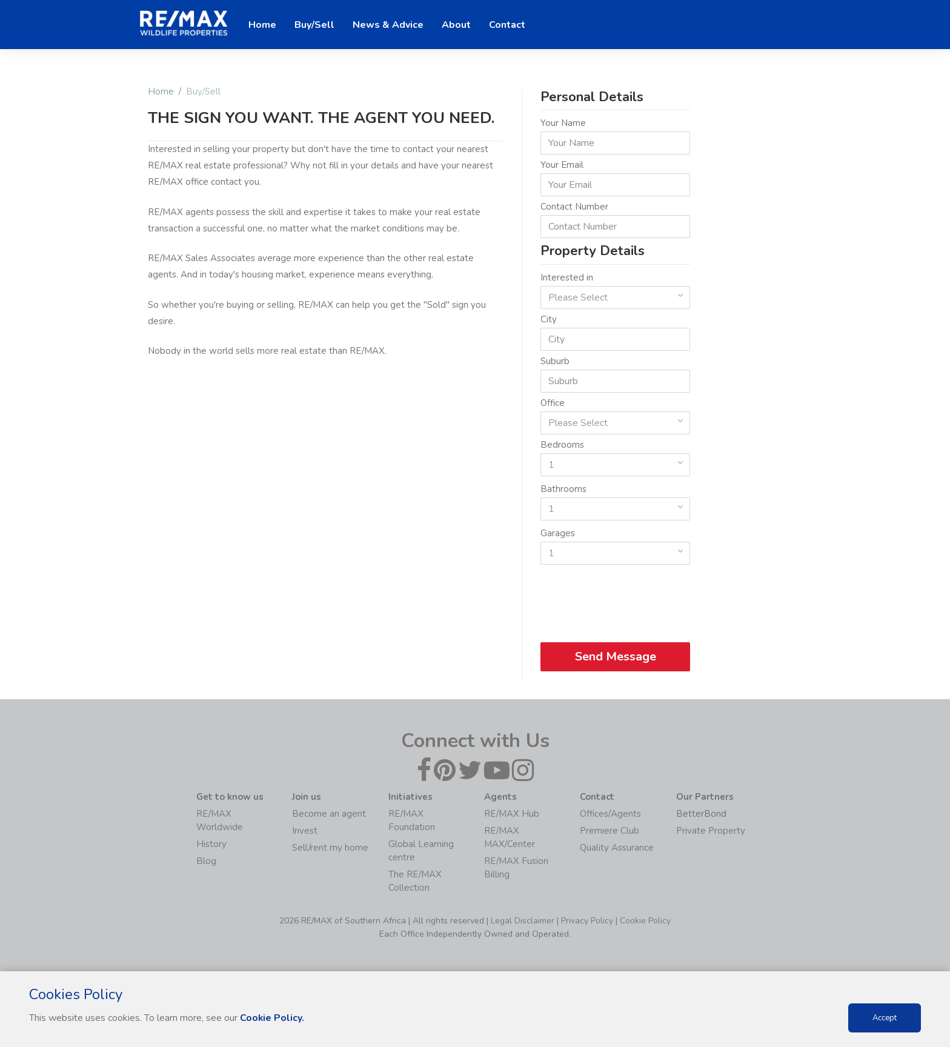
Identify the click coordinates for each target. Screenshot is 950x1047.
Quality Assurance (617, 848)
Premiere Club (609, 831)
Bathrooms (563, 489)
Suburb (555, 361)
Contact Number (574, 207)
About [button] (456, 25)
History (211, 844)
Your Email (561, 165)
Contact (507, 25)
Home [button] (262, 25)
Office (552, 403)
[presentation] (615, 599)
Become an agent (329, 814)
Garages (557, 533)
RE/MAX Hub (511, 814)
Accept (884, 1017)
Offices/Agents (610, 814)
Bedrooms (562, 445)
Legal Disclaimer (522, 920)
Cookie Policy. (272, 1018)
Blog (206, 861)
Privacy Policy (587, 920)
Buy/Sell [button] (314, 25)
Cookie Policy (645, 920)
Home (161, 91)
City (548, 319)
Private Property (710, 831)
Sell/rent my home (330, 848)
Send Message (615, 656)
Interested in (566, 277)
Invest (304, 831)
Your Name (563, 123)
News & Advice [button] (388, 25)
